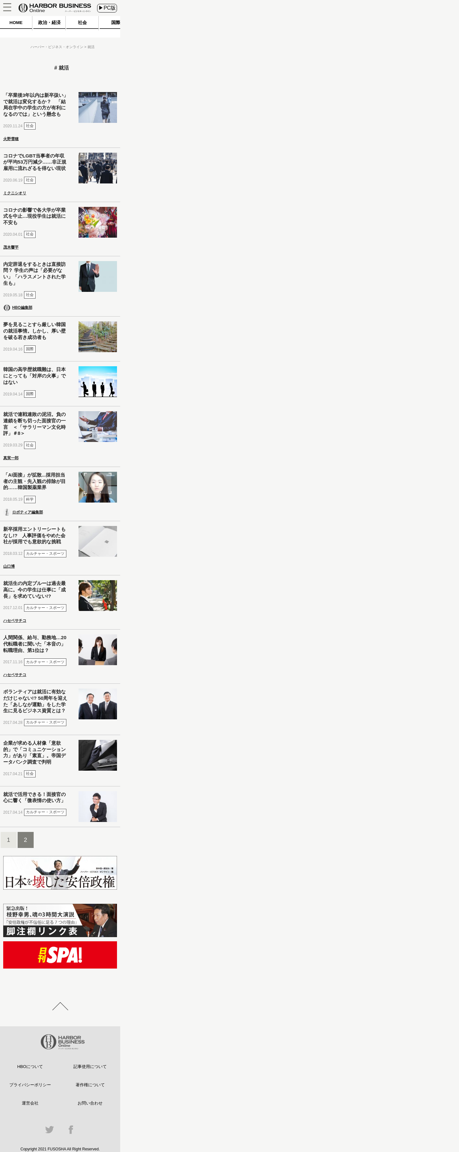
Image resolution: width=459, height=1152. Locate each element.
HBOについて (30, 1066)
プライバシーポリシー (30, 1084)
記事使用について (90, 1066)
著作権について (90, 1084)
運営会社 (30, 1103)
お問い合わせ (90, 1103)
